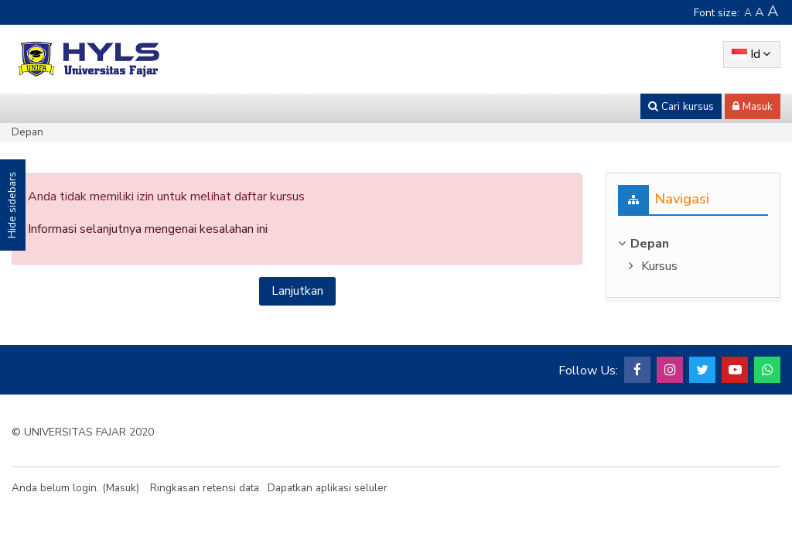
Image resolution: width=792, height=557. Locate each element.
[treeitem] (693, 244)
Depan (27, 132)
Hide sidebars (12, 205)
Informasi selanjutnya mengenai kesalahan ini (148, 228)
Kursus (659, 266)
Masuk (121, 487)
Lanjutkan (297, 290)
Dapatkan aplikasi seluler (327, 487)
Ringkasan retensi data (204, 487)
